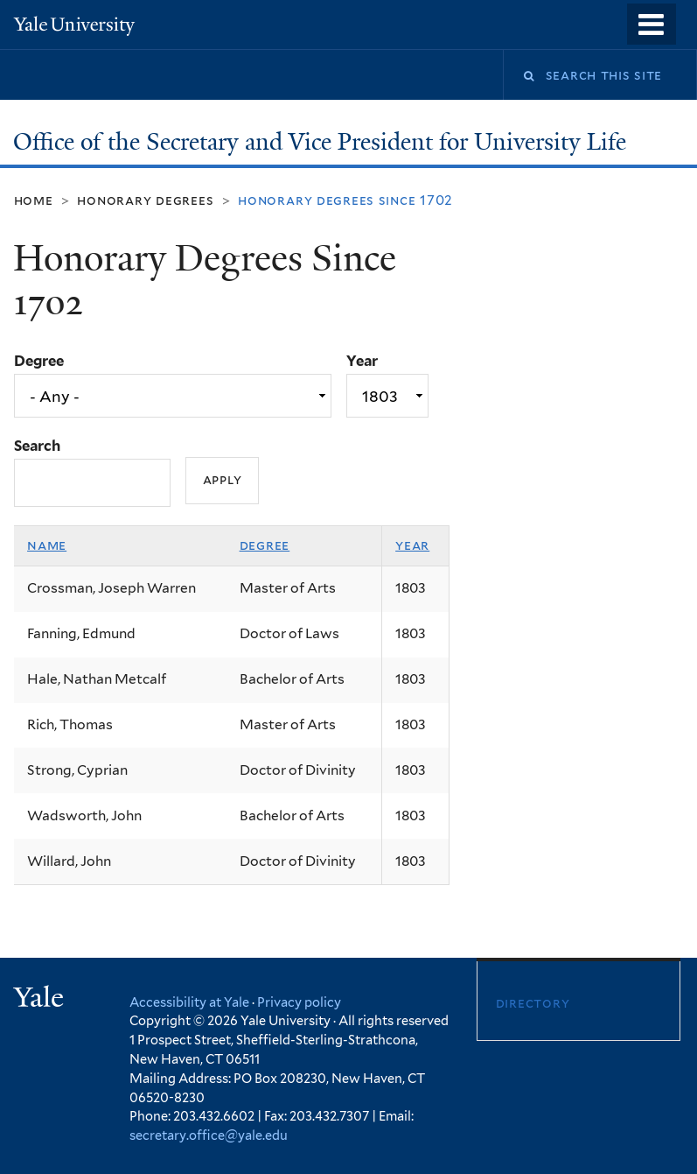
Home (33, 200)
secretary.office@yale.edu (208, 1135)
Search (37, 445)
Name (46, 545)
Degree (39, 360)
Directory (533, 1003)
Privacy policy (299, 1002)
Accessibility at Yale (189, 1002)
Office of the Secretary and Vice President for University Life (322, 142)
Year (362, 360)
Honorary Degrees (145, 200)
